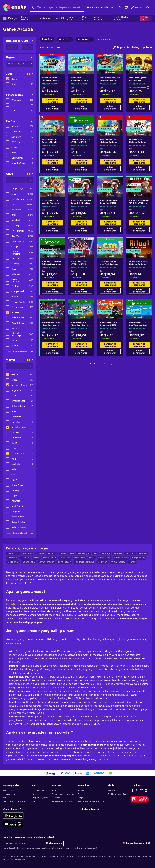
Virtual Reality (118, 562)
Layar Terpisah (46, 562)
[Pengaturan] (100, 7)
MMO (91, 558)
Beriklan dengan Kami (117, 794)
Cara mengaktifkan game (63, 794)
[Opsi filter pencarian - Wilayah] (19, 366)
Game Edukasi (121, 558)
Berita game (83, 790)
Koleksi (35, 794)
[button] (111, 363)
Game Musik (104, 558)
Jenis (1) (47, 39)
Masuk (136, 7)
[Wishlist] (119, 7)
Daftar (147, 7)
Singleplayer (138, 558)
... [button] (99, 364)
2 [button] (90, 364)
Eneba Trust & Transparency (15, 801)
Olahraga (12, 558)
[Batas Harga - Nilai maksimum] (27, 47)
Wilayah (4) (85, 39)
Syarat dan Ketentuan (127, 856)
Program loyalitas (40, 798)
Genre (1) (65, 39)
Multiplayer (13, 562)
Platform (25, 558)
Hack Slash (79, 558)
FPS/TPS (130, 554)
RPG (96, 554)
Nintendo (52, 554)
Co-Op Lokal (28, 562)
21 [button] (105, 364)
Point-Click (65, 558)
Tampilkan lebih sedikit (19, 352)
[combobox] (56, 7)
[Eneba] (14, 7)
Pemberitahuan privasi (63, 848)
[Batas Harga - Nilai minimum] (12, 47)
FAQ (54, 790)
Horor (132, 562)
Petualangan (84, 554)
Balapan (142, 554)
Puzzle (36, 558)
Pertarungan (49, 558)
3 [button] (94, 364)
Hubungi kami (9, 794)
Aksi (71, 554)
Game (41, 554)
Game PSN (28, 554)
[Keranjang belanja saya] (126, 7)
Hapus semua (104, 39)
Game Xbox (14, 554)
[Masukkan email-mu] (24, 843)
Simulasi (118, 554)
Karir (5, 798)
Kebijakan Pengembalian (62, 801)
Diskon (35, 801)
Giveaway (82, 794)
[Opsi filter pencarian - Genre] (19, 180)
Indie (63, 554)
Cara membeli (38, 790)
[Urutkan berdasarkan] (132, 48)
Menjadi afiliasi (84, 798)
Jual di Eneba (113, 790)
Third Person (64, 562)
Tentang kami (9, 790)
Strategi (106, 554)
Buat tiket (56, 798)
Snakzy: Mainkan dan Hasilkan (91, 801)
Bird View (102, 562)
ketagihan (11, 604)
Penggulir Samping (84, 562)
